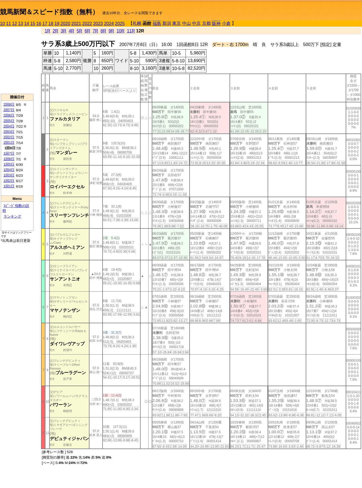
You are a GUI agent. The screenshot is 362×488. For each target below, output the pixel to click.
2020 (65, 23)
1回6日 (9, 159)
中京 (196, 23)
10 (2, 23)
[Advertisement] (17, 60)
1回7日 (9, 153)
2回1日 (9, 143)
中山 (186, 23)
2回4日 (9, 126)
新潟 (166, 23)
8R (103, 31)
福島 (157, 23)
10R (120, 31)
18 (50, 23)
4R (71, 31)
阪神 (216, 23)
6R (87, 31)
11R (131, 31)
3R (63, 31)
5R (79, 31)
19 (56, 23)
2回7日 (9, 110)
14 (26, 23)
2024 (109, 23)
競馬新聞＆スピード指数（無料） (49, 12)
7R (95, 31)
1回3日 (9, 175)
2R (55, 31)
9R (111, 31)
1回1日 (9, 186)
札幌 (137, 23)
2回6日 (9, 115)
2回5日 (9, 121)
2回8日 (9, 104)
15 (32, 23)
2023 (98, 23)
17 (44, 23)
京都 (206, 23)
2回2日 (9, 137)
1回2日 (9, 181)
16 (38, 23)
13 (20, 23)
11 (8, 23)
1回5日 (9, 164)
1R (47, 31)
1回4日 (9, 170)
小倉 (226, 23)
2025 (120, 23)
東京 (176, 23)
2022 (87, 23)
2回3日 (9, 132)
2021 (76, 23)
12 (14, 23)
